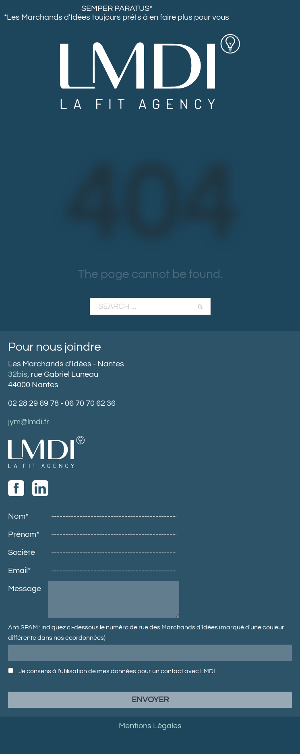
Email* (19, 571)
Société (21, 553)
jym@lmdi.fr (28, 422)
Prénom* (23, 534)
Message (24, 589)
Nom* (18, 516)
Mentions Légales (150, 726)
